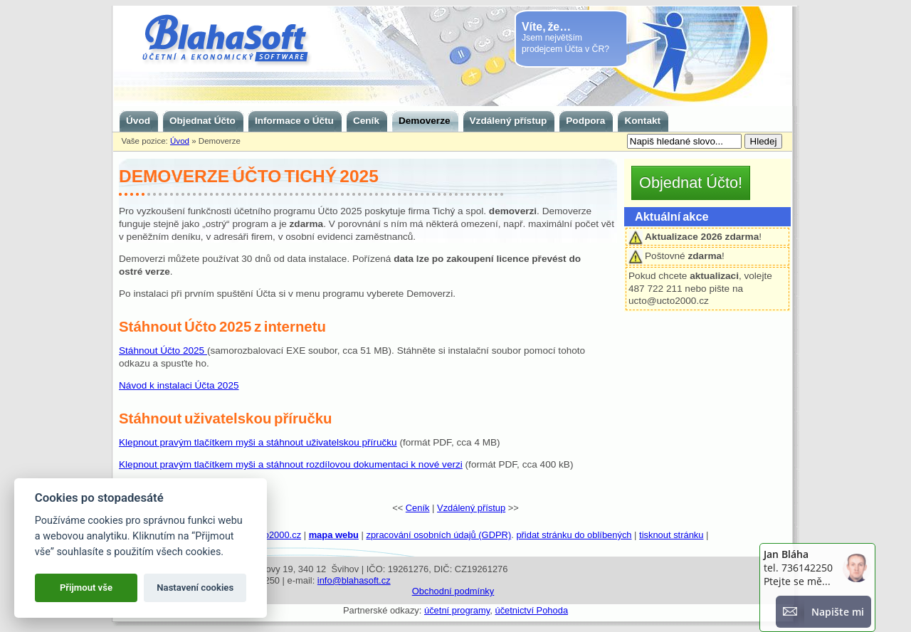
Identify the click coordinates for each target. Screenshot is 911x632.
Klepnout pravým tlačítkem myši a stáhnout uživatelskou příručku (258, 442)
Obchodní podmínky (453, 591)
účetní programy (457, 610)
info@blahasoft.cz (354, 580)
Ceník (418, 507)
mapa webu (334, 535)
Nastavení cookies (195, 587)
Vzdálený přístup (471, 507)
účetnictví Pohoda (531, 610)
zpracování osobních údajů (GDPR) (438, 535)
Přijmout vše (86, 587)
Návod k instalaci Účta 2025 (179, 385)
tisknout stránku (671, 535)
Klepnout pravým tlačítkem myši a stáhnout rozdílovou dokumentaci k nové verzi (291, 464)
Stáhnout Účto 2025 (163, 350)
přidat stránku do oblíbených (573, 535)
